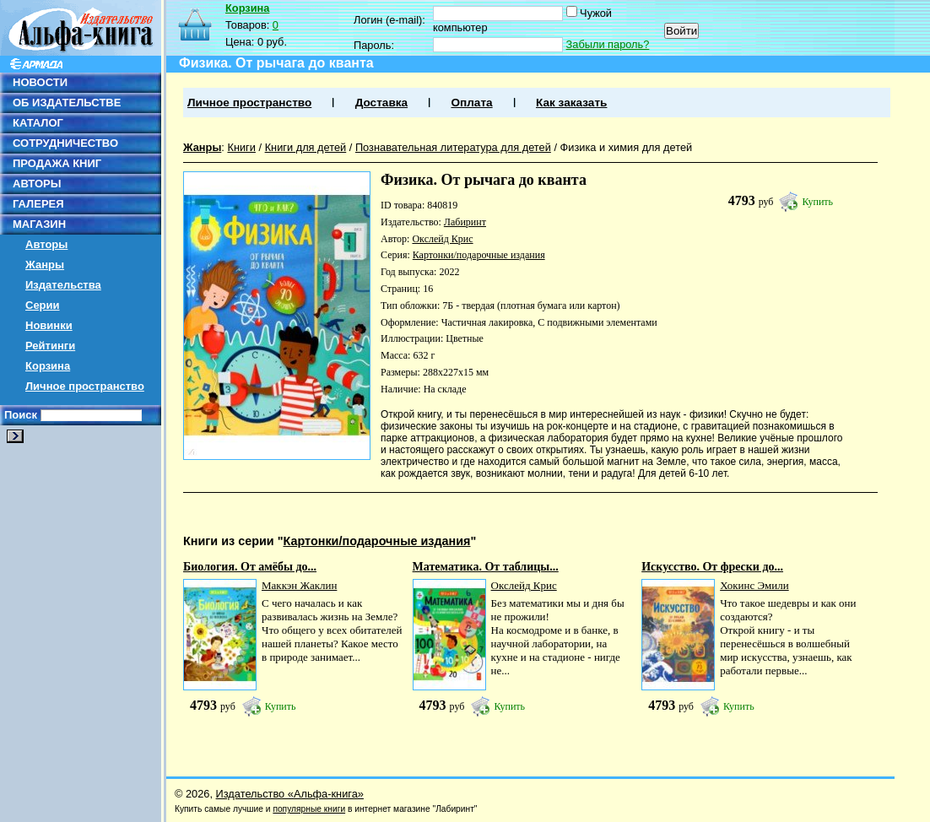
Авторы (46, 244)
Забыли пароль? (608, 44)
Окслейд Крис (442, 239)
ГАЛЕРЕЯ (38, 203)
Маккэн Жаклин (299, 585)
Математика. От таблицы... (486, 566)
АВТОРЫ (37, 183)
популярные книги (309, 809)
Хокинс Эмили (754, 585)
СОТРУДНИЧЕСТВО (65, 143)
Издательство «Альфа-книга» (290, 793)
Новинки (49, 325)
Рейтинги (50, 345)
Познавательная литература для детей (453, 147)
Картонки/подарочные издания (479, 255)
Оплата (471, 102)
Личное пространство (84, 386)
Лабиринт (465, 222)
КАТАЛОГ (38, 122)
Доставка (381, 102)
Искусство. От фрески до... (712, 566)
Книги (241, 147)
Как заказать (571, 102)
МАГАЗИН (39, 224)
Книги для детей (306, 147)
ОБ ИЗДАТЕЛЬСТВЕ (67, 102)
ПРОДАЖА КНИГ (57, 163)
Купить (817, 202)
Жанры (44, 264)
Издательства (63, 285)
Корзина (47, 366)
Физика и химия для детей (626, 147)
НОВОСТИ (40, 82)
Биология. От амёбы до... (249, 566)
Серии (42, 305)
